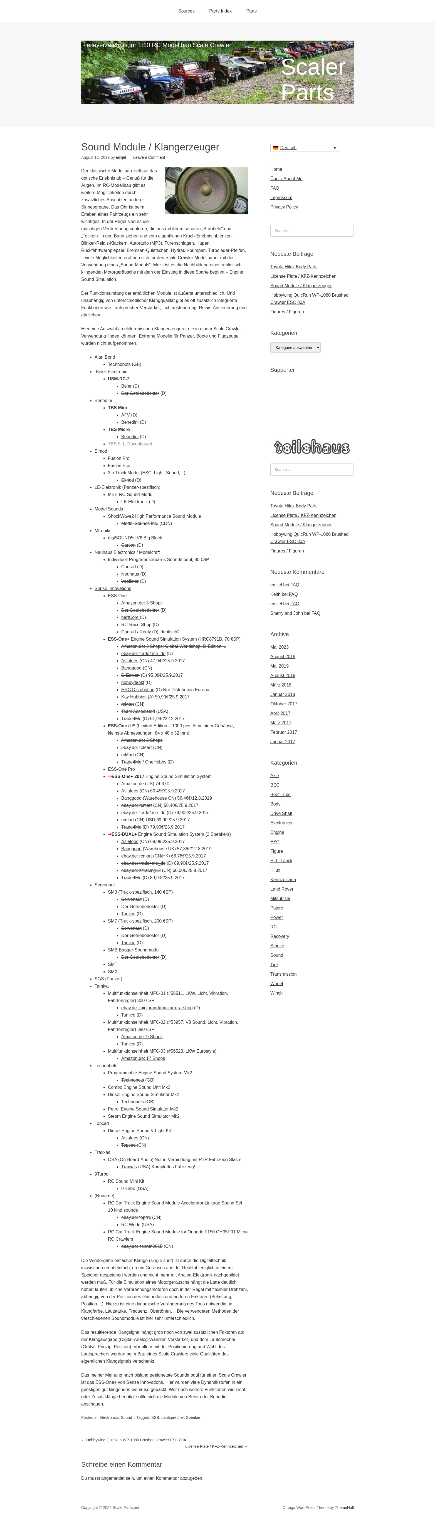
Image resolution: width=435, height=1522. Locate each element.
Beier (126, 386)
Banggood (131, 668)
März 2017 (280, 722)
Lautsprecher (172, 1417)
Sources (186, 11)
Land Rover (281, 889)
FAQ (274, 188)
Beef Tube (280, 794)
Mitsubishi (280, 898)
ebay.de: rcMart (136, 747)
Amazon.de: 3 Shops (142, 603)
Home (276, 169)
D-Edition (130, 675)
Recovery (279, 936)
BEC (275, 785)
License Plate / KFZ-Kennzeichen (216, 1446)
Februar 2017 (283, 732)
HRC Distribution (137, 689)
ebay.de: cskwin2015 (141, 1246)
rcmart (127, 819)
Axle (274, 775)
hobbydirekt (132, 682)
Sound (126, 1417)
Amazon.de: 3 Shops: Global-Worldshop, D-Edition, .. (173, 646)
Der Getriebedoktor (140, 393)
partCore (130, 617)
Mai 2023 (279, 647)
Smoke (277, 945)
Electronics (109, 1417)
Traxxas (129, 1166)
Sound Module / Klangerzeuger (301, 285)
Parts (251, 11)
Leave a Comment (149, 157)
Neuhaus (130, 574)
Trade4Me (131, 718)
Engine (277, 832)
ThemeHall (344, 1507)
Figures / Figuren (287, 311)
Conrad (128, 566)
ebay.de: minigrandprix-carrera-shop (157, 1007)
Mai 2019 (279, 666)
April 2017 (280, 713)
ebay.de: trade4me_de (143, 653)
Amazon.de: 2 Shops (142, 740)
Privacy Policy (284, 207)
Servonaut (131, 899)
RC (273, 926)
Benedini (130, 422)
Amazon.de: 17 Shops (143, 1058)
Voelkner (130, 581)
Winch (276, 993)
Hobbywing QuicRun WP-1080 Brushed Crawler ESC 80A (133, 1440)
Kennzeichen (283, 879)
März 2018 (280, 685)
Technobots (132, 1080)
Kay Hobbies (134, 697)
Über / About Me (286, 178)
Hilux (275, 870)
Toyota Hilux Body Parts (294, 266)
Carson (128, 545)
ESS (155, 1417)
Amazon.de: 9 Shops (142, 1036)
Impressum (281, 197)
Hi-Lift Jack (281, 860)
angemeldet (113, 1478)
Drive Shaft (281, 813)
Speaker (193, 1417)
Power (276, 917)
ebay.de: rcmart (136, 805)
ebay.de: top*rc (136, 1217)
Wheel (276, 983)
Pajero (276, 908)
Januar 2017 (282, 741)
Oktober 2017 (283, 703)
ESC (275, 841)
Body (275, 804)
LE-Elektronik (134, 501)
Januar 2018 (282, 694)
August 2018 (282, 675)
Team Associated (138, 711)
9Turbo (128, 1188)
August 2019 (282, 656)
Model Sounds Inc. (139, 523)
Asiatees (129, 660)
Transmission (283, 974)
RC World (130, 1224)
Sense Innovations (113, 588)
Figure (276, 851)
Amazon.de (132, 783)
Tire (274, 964)
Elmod (127, 480)
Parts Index (220, 11)
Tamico (128, 913)
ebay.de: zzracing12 (141, 870)
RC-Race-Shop (136, 624)
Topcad (129, 1145)
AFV (125, 415)
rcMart (127, 704)
